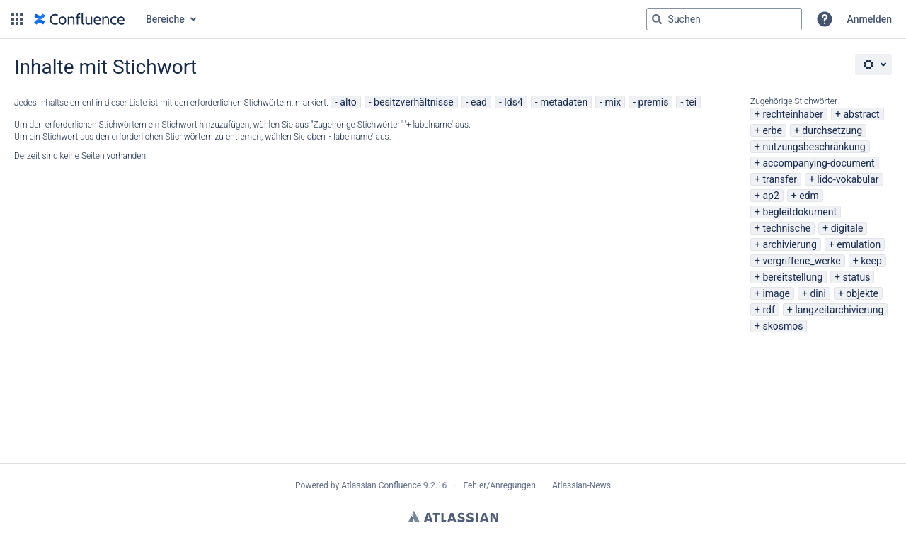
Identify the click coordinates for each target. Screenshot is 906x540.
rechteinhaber (792, 114)
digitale (847, 228)
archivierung (789, 244)
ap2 (770, 195)
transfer (779, 179)
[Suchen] (657, 19)
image (776, 293)
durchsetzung (832, 130)
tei (691, 102)
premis (653, 102)
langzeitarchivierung (839, 309)
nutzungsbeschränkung (813, 146)
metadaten (563, 102)
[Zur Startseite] (79, 19)
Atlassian (453, 516)
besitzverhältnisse (414, 102)
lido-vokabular (847, 179)
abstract (861, 114)
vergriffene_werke (801, 260)
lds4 (513, 102)
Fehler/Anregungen (500, 485)
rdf (768, 309)
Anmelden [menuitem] (869, 19)
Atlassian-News (581, 485)
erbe (771, 130)
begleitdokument (799, 212)
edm (809, 195)
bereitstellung (792, 277)
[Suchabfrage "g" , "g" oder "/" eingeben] (724, 19)
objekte (862, 293)
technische (786, 228)
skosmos (782, 326)
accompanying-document (818, 163)
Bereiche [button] (165, 19)
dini (817, 293)
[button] (17, 19)
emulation (859, 244)
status (857, 277)
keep (871, 260)
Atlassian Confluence (381, 485)
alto (348, 102)
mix (613, 102)
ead (479, 102)
